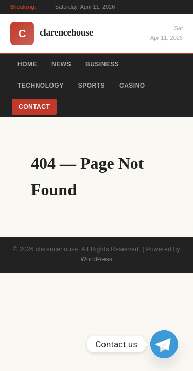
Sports (91, 85)
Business (102, 64)
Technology (40, 85)
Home (27, 64)
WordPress (97, 259)
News (61, 64)
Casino (132, 85)
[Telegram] (164, 344)
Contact (34, 106)
